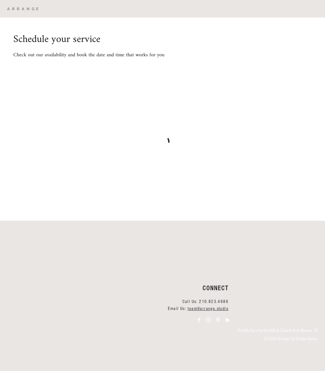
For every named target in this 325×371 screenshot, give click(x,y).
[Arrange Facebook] (199, 320)
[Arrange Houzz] (227, 320)
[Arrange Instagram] (208, 320)
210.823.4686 (214, 301)
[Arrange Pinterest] (218, 320)
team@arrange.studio (208, 308)
